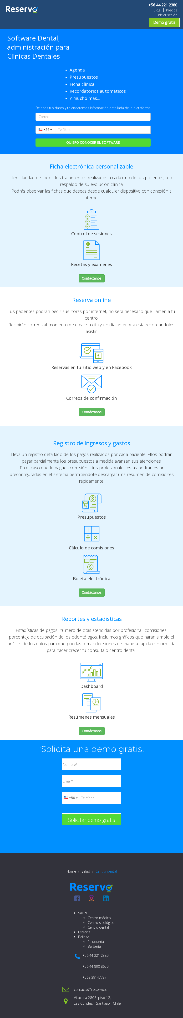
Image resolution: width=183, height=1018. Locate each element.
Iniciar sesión (167, 15)
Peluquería (96, 941)
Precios (171, 10)
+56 (45, 129)
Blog (156, 10)
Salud (85, 871)
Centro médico (99, 918)
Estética (84, 932)
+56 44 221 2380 (162, 5)
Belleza (83, 937)
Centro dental (98, 927)
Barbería (94, 946)
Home (71, 871)
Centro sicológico (101, 922)
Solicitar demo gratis (91, 819)
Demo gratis (164, 22)
